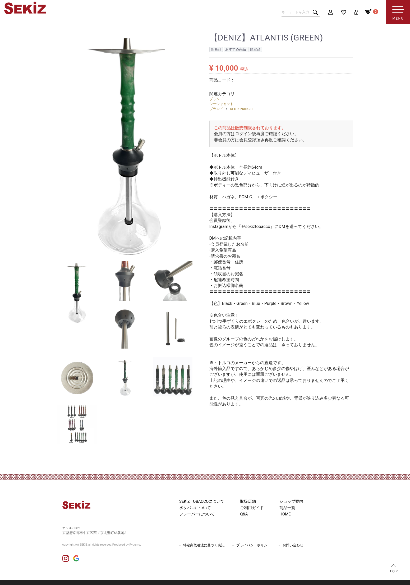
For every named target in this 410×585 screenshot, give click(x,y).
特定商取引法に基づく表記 (203, 545)
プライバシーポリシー (253, 545)
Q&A (244, 514)
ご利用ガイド (252, 507)
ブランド (216, 99)
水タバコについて (195, 507)
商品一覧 (287, 507)
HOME (285, 514)
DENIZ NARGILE (242, 109)
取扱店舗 (248, 501)
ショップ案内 (291, 501)
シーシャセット (221, 104)
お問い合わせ (293, 545)
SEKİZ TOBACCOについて (201, 501)
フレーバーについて (197, 514)
